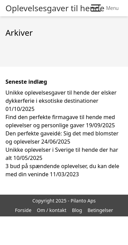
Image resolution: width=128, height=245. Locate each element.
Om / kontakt (52, 210)
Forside (23, 210)
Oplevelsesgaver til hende (54, 8)
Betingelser (100, 210)
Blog (77, 210)
